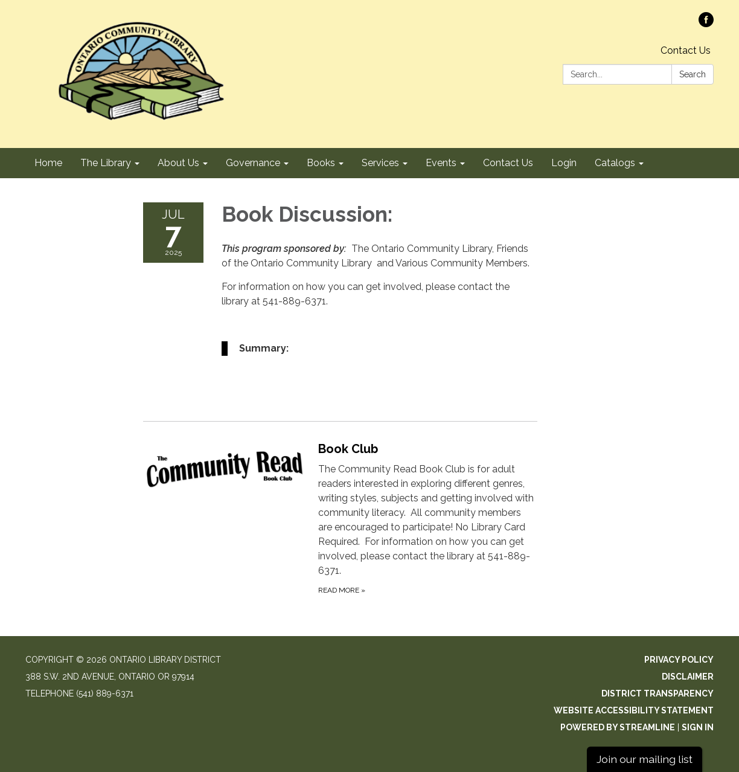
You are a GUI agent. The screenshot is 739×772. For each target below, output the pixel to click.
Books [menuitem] (321, 163)
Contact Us (686, 50)
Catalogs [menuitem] (615, 163)
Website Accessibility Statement (634, 710)
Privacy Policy (679, 659)
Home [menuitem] (48, 163)
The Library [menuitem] (105, 163)
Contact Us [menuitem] (508, 163)
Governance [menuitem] (253, 163)
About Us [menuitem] (178, 163)
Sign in (698, 727)
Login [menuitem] (564, 163)
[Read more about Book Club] (340, 518)
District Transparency (657, 693)
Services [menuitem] (380, 163)
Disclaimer (688, 676)
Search (692, 74)
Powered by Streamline (617, 727)
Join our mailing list (645, 759)
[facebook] (706, 24)
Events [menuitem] (441, 163)
